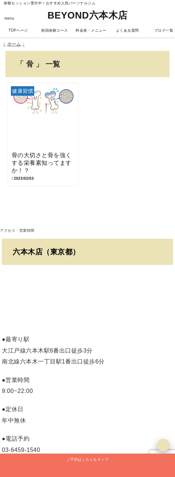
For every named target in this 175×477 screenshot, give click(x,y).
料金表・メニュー (91, 30)
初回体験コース (54, 30)
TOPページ (18, 30)
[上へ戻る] (163, 445)
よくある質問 (127, 30)
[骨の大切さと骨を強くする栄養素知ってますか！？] (43, 117)
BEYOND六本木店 (87, 15)
